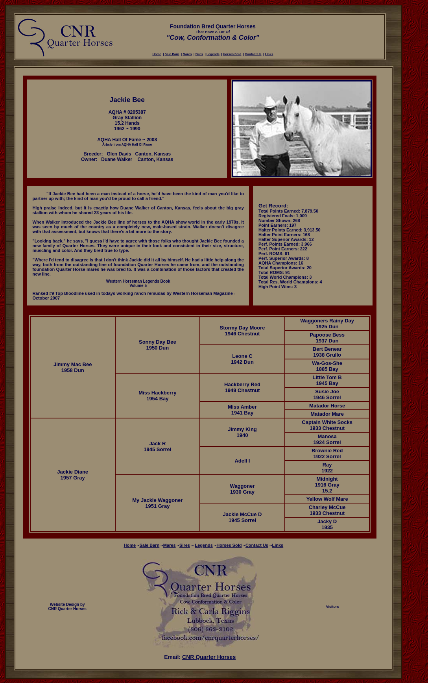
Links (269, 54)
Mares (187, 54)
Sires (199, 54)
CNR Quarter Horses (209, 657)
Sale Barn (172, 54)
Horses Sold (232, 54)
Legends (213, 54)
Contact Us (253, 54)
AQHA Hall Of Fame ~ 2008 (127, 140)
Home (156, 54)
